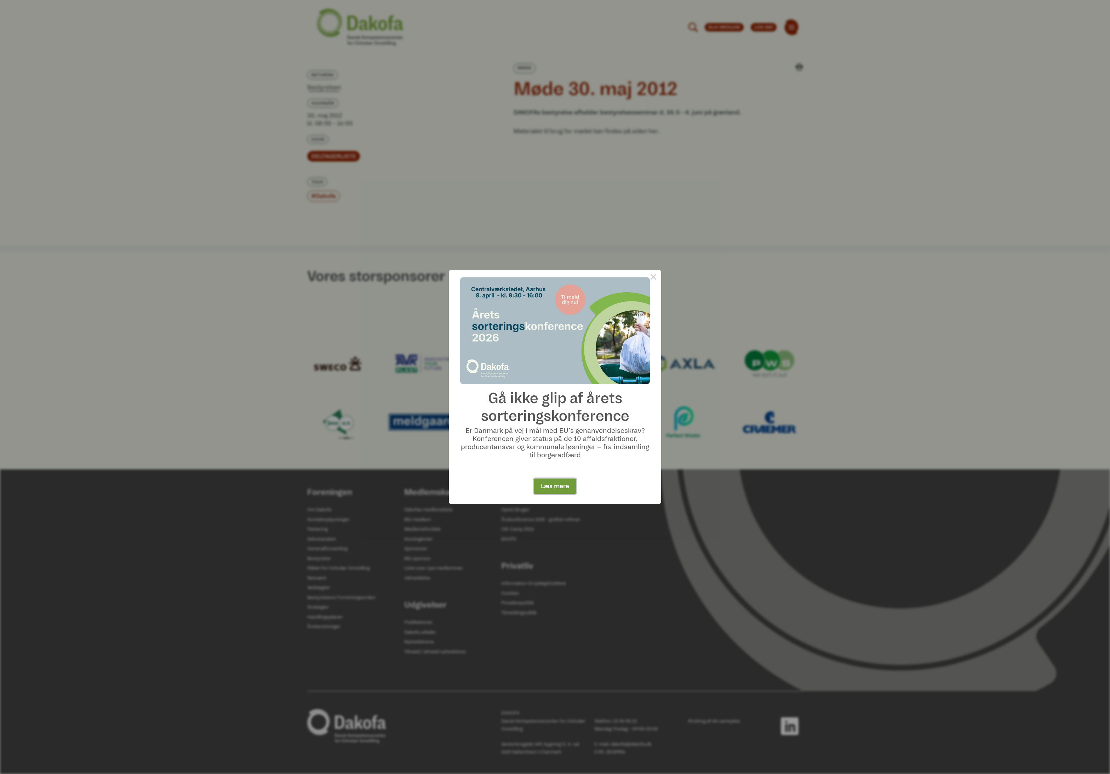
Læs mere (555, 486)
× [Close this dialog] (653, 278)
